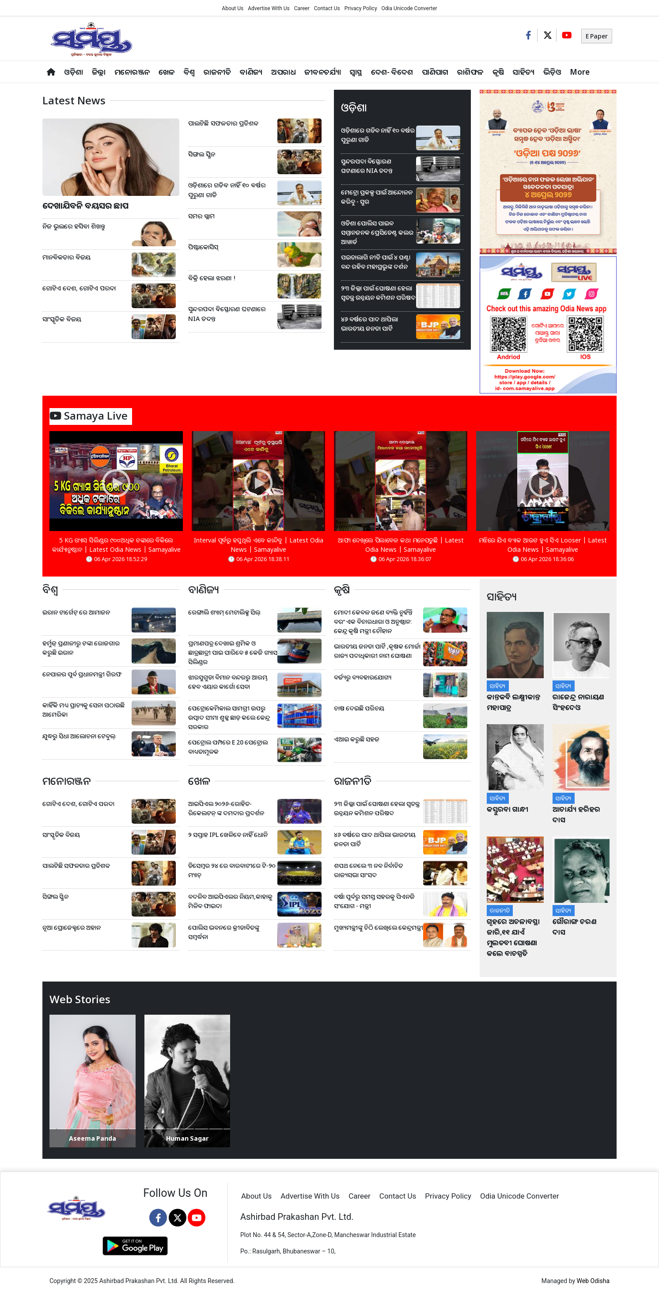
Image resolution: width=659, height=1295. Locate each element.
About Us (232, 8)
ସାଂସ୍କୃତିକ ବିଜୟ (61, 319)
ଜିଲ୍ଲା (99, 72)
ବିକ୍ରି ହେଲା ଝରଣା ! (211, 278)
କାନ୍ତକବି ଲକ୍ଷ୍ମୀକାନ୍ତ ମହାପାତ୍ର (513, 702)
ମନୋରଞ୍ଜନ (132, 72)
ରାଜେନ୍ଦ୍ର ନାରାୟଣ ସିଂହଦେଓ (578, 702)
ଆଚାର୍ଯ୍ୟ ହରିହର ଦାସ (576, 814)
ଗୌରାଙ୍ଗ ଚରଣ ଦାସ (574, 927)
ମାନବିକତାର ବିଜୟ (66, 257)
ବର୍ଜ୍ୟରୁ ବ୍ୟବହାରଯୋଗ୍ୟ (362, 677)
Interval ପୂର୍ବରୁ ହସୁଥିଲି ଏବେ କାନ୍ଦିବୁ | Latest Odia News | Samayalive (258, 545)
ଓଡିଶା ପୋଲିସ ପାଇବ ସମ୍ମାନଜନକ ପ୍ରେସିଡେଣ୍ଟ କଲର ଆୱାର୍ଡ (377, 232)
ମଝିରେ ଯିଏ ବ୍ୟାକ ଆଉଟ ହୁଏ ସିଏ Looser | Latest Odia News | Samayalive (543, 545)
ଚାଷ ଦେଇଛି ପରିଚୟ (359, 708)
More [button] (580, 72)
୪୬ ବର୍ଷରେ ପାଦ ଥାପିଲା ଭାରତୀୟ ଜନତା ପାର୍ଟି (369, 323)
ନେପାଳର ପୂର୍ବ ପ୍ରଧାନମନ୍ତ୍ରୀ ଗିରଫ (81, 674)
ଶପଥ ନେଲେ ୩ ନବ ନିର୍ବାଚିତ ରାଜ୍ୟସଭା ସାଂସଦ (368, 870)
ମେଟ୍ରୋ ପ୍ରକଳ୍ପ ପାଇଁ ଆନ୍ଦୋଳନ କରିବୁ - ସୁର (377, 197)
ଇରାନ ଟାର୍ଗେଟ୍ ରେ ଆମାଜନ (76, 612)
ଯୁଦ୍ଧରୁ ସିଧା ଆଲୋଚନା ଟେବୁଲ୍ (78, 736)
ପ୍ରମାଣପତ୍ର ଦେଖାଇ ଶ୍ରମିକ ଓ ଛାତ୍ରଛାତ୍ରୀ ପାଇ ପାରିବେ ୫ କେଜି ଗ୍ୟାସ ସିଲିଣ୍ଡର (232, 652)
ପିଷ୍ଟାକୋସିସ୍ (203, 247)
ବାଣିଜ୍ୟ (251, 72)
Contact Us (327, 8)
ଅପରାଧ (283, 72)
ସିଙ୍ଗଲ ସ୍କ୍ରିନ (201, 154)
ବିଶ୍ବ (189, 72)
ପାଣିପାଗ (435, 72)
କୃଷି (498, 72)
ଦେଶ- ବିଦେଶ (392, 72)
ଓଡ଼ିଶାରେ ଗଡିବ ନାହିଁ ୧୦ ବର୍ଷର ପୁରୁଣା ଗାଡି (226, 190)
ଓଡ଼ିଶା (73, 72)
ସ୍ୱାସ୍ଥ (356, 72)
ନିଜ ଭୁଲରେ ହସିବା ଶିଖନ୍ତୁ (73, 226)
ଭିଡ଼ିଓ (552, 72)
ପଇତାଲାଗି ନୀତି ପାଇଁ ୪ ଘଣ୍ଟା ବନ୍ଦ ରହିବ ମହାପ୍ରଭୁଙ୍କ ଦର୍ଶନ (375, 262)
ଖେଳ (167, 72)
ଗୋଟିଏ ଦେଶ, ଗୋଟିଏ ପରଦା (79, 288)
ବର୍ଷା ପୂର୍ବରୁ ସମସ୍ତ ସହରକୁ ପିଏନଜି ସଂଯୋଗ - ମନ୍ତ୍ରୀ (374, 901)
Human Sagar (187, 1138)
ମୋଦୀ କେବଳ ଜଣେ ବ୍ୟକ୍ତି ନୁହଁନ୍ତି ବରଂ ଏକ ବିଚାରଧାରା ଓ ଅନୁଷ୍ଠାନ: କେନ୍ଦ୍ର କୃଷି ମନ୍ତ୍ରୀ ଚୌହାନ (373, 621)
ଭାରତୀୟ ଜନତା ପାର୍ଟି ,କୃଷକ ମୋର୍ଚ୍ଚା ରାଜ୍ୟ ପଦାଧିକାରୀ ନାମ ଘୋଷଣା (377, 651)
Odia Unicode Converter (409, 8)
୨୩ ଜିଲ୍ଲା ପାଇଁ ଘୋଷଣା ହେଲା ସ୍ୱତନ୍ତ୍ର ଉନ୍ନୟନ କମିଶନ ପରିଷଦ (378, 293)
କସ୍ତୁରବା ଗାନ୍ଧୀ (507, 809)
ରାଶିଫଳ (470, 72)
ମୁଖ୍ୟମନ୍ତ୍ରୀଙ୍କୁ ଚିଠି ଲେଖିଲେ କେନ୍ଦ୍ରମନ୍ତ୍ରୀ (378, 927)
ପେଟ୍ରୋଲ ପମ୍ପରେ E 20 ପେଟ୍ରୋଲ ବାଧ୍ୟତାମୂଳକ (228, 747)
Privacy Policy (361, 8)
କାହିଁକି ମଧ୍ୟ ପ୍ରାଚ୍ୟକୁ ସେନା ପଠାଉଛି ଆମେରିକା (83, 709)
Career (302, 8)
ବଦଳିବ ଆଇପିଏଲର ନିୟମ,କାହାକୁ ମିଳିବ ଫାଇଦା (230, 901)
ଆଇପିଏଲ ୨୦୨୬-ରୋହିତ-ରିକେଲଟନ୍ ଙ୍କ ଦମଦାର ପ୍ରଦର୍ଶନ (226, 808)
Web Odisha (593, 1280)
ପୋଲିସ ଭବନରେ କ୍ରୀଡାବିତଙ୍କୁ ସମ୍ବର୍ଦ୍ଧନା (223, 932)
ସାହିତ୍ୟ (523, 72)
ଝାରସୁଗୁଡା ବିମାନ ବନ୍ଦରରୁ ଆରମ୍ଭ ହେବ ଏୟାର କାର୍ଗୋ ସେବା (228, 682)
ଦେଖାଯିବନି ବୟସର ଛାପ (85, 205)
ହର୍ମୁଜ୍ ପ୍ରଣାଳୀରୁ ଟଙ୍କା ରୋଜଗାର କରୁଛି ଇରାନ (81, 648)
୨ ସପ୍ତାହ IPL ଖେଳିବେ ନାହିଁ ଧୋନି (228, 834)
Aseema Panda (92, 1138)
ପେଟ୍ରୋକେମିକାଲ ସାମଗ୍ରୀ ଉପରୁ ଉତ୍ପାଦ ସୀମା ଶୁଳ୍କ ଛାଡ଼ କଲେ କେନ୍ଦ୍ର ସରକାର (229, 717)
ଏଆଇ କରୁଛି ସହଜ (356, 739)
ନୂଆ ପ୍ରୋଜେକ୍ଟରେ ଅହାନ (71, 927)
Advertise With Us (268, 8)
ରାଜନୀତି (217, 72)
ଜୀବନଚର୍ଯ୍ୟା (322, 72)
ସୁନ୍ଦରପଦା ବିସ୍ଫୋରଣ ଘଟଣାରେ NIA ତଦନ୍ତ (226, 314)
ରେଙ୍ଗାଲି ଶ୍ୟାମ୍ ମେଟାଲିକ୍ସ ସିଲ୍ (224, 612)
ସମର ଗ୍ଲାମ (201, 216)
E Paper (597, 36)
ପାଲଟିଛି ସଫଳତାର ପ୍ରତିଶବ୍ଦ (223, 123)
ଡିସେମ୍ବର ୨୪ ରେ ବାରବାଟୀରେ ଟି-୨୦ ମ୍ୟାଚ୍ (232, 870)
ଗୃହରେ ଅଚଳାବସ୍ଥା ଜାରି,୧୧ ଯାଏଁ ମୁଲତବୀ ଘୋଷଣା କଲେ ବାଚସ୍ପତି (513, 937)
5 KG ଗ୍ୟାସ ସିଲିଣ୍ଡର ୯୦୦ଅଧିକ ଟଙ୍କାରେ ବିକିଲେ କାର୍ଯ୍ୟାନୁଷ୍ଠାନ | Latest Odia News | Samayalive (116, 545)
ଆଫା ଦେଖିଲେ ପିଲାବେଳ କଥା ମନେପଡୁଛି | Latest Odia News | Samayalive (401, 545)
